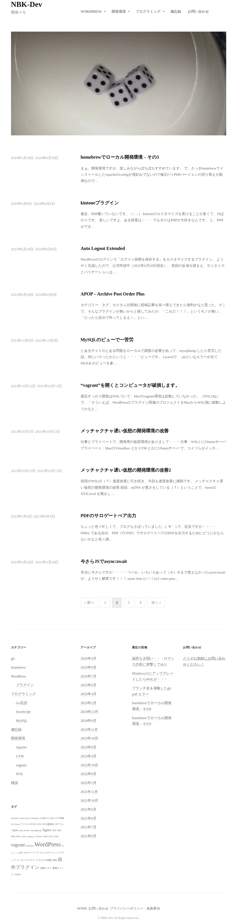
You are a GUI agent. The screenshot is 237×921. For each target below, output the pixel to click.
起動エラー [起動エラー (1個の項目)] (46, 868)
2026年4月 (88, 658)
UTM (20, 756)
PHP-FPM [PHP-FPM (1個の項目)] (15, 836)
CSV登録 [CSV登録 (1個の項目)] (60, 818)
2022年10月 (89, 765)
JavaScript (23, 712)
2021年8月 (88, 818)
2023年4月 (88, 756)
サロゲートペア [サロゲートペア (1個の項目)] (31, 853)
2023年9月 (88, 747)
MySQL (21, 721)
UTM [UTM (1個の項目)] (55, 836)
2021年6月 (88, 836)
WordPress (90, 12)
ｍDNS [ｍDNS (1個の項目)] (17, 874)
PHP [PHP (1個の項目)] (59, 830)
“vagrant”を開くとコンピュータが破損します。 (130, 385)
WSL (19, 774)
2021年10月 (89, 800)
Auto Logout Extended (103, 248)
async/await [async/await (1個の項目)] (25, 818)
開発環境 (119, 12)
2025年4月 (88, 694)
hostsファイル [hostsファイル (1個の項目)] (22, 824)
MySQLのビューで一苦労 (107, 339)
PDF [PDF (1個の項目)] (54, 830)
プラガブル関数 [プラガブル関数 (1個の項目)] (44, 860)
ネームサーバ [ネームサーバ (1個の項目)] (47, 853)
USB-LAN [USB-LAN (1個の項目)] (47, 836)
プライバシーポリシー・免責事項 (135, 908)
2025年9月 (88, 667)
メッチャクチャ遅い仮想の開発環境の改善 (125, 430)
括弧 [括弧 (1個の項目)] (54, 860)
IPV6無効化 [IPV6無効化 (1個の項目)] (48, 824)
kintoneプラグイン (100, 202)
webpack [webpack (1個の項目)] (30, 845)
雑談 (14, 783)
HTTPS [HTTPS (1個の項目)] (33, 824)
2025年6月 (88, 685)
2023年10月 (89, 738)
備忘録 (175, 12)
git (13, 658)
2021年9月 (88, 809)
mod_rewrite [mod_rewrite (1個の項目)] (24, 830)
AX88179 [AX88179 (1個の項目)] (44, 818)
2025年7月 (88, 676)
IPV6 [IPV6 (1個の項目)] (39, 824)
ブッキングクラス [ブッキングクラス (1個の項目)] (25, 860)
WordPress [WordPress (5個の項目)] (48, 844)
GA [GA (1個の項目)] (12, 824)
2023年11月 (89, 730)
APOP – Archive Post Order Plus (113, 294)
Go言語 (21, 703)
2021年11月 (89, 792)
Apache (21, 747)
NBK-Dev (26, 4)
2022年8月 (88, 774)
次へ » (156, 603)
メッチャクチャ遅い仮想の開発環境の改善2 (126, 470)
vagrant (21, 765)
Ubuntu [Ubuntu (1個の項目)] (38, 836)
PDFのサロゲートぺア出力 (108, 515)
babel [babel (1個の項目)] (52, 818)
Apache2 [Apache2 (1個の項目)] (15, 818)
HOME (82, 908)
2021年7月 (88, 827)
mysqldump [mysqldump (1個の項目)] (36, 830)
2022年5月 (88, 783)
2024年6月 (88, 721)
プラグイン (25, 685)
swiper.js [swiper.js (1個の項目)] (31, 836)
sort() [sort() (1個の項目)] (23, 836)
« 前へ (89, 603)
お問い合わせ (198, 12)
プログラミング (148, 12)
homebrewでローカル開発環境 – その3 (120, 157)
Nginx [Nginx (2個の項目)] (46, 830)
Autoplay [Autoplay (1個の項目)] (35, 818)
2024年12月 (89, 712)
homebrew (18, 667)
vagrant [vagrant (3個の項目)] (18, 844)
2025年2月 (88, 703)
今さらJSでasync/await (104, 561)
